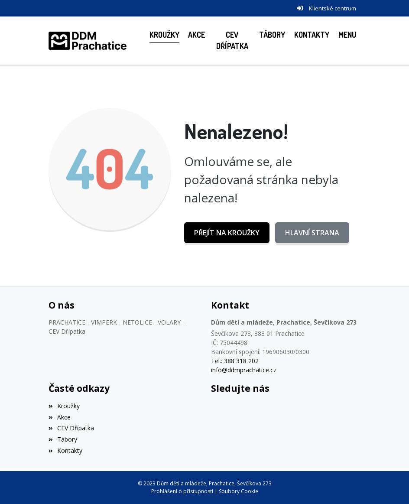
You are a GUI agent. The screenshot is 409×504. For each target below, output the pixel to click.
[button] (347, 35)
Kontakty (65, 450)
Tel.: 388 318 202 (235, 361)
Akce (60, 417)
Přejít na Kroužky (227, 232)
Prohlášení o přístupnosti (182, 491)
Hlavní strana (312, 232)
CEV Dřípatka (71, 428)
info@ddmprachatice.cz (243, 370)
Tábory (63, 439)
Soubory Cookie (238, 491)
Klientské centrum (332, 8)
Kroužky (64, 406)
